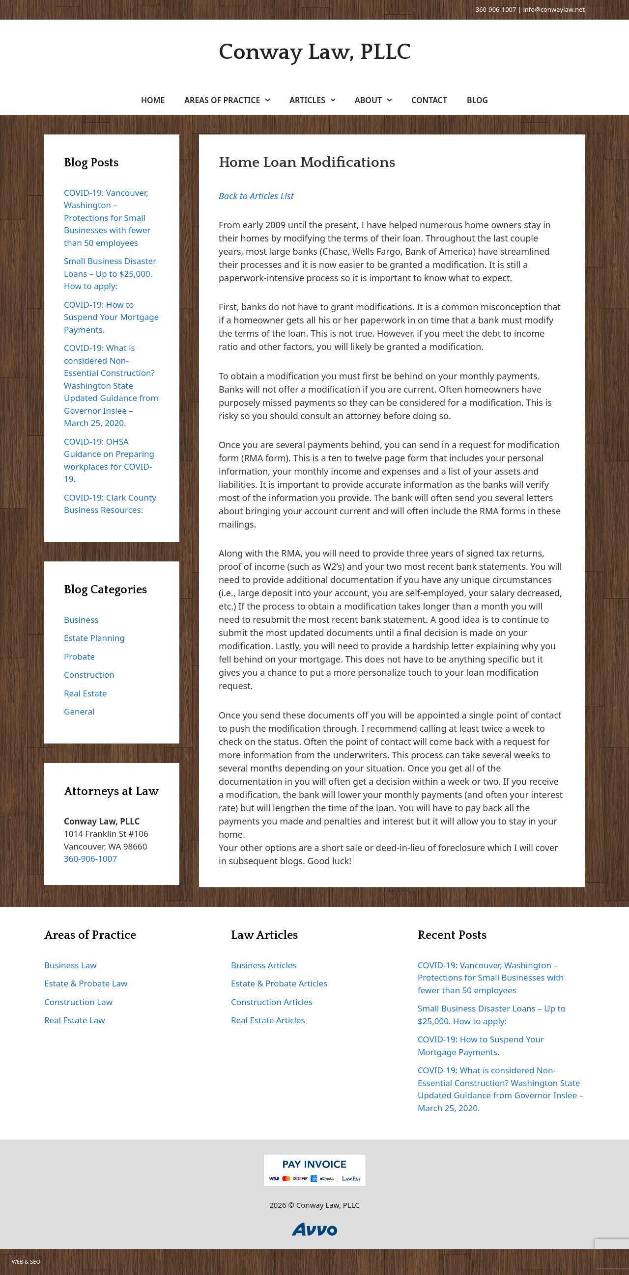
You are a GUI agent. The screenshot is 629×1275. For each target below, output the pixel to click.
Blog (477, 100)
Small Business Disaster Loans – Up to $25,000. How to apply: (110, 273)
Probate (79, 656)
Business (81, 619)
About (378, 100)
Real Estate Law (74, 1020)
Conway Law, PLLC (315, 52)
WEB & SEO (26, 1261)
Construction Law (78, 1002)
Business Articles (264, 965)
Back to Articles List (256, 196)
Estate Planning (94, 637)
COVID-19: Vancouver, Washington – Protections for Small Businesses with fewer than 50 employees (107, 217)
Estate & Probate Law (85, 983)
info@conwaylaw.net (554, 9)
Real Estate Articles (268, 1020)
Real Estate (85, 693)
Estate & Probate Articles (279, 983)
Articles (317, 100)
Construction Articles (272, 1002)
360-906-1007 (496, 9)
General (79, 711)
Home (153, 100)
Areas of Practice (232, 100)
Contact (429, 100)
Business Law (70, 965)
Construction (89, 674)
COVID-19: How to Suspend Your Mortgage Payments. (111, 317)
